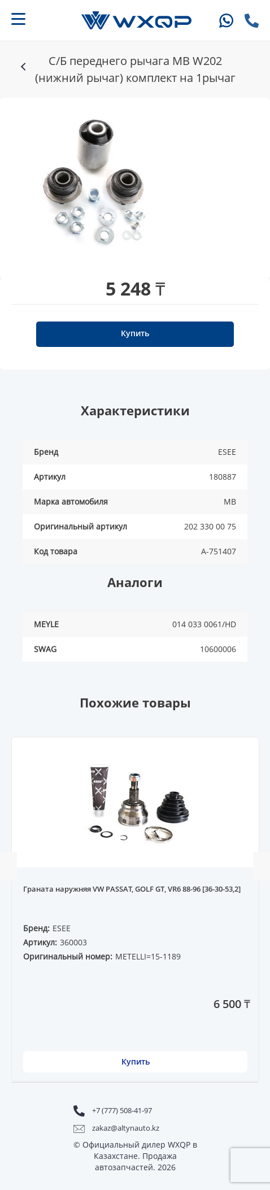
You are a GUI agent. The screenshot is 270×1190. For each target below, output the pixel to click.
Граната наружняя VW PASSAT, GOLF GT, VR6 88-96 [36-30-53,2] (132, 889)
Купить (135, 333)
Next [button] (261, 866)
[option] (100, 182)
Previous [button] (8, 866)
